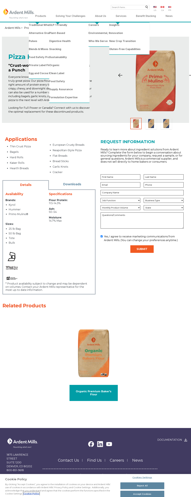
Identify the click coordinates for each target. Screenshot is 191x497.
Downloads (72, 184)
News (169, 16)
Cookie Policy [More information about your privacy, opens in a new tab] (31, 494)
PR (169, 10)
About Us (100, 16)
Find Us (94, 460)
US (155, 10)
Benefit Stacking (146, 16)
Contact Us (68, 460)
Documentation (169, 439)
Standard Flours (77, 27)
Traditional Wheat (51, 27)
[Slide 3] (166, 123)
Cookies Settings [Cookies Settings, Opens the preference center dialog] (142, 478)
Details (26, 185)
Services (121, 16)
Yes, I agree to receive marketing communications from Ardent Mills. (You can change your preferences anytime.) (139, 238)
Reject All (142, 486)
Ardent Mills (12, 27)
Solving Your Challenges (70, 16)
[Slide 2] (151, 123)
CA (162, 10)
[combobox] (130, 7)
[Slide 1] (136, 123)
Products (40, 16)
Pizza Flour (101, 27)
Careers (117, 460)
